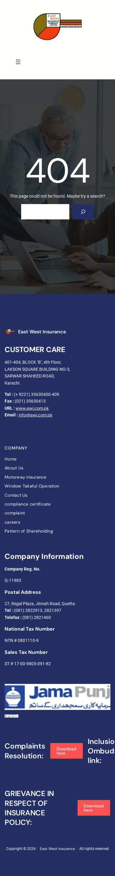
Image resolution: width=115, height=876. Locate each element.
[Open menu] (18, 62)
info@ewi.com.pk (35, 415)
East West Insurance (42, 331)
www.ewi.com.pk (32, 408)
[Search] (83, 211)
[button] (66, 751)
